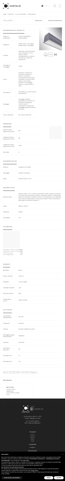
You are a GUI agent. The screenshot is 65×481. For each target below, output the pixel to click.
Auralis (36, 410)
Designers (32, 448)
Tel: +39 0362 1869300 (32, 422)
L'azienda (32, 445)
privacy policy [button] (34, 470)
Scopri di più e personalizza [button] (12, 477)
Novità (32, 436)
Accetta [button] (59, 477)
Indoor (32, 440)
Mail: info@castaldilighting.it (32, 424)
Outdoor (32, 438)
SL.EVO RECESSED (21, 14)
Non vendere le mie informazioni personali (12, 467)
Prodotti (11, 14)
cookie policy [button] (26, 460)
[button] (48, 6)
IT (46, 6)
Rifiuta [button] (49, 477)
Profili (32, 442)
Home (12, 6)
